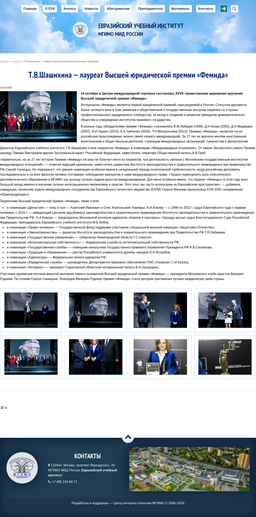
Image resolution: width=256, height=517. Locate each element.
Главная (29, 8)
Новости (91, 8)
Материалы (180, 8)
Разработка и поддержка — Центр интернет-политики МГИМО (118, 503)
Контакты (205, 8)
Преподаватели (150, 8)
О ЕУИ (50, 8)
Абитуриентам (118, 8)
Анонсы (69, 8)
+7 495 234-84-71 (64, 481)
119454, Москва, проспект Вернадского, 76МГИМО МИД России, (82, 470)
